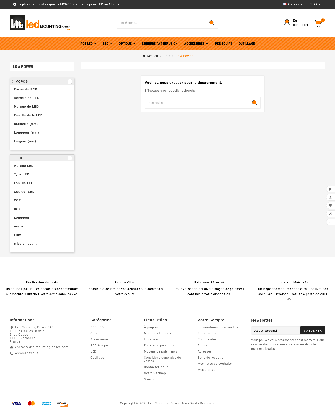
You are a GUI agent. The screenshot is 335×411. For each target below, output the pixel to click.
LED (93, 351)
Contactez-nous (156, 367)
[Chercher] (161, 22)
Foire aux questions (159, 345)
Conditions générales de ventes (162, 359)
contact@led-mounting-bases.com (41, 347)
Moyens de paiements (160, 351)
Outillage (97, 357)
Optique (96, 333)
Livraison (151, 339)
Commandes (207, 339)
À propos (151, 327)
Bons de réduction (212, 357)
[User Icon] (296, 23)
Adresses (205, 351)
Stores (149, 379)
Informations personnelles (218, 327)
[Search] (211, 22)
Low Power (23, 66)
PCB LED (97, 327)
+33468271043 (27, 353)
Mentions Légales (157, 333)
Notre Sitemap (155, 373)
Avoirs (202, 345)
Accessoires (99, 339)
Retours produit (210, 333)
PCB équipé (99, 345)
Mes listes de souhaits (215, 363)
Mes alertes (206, 369)
